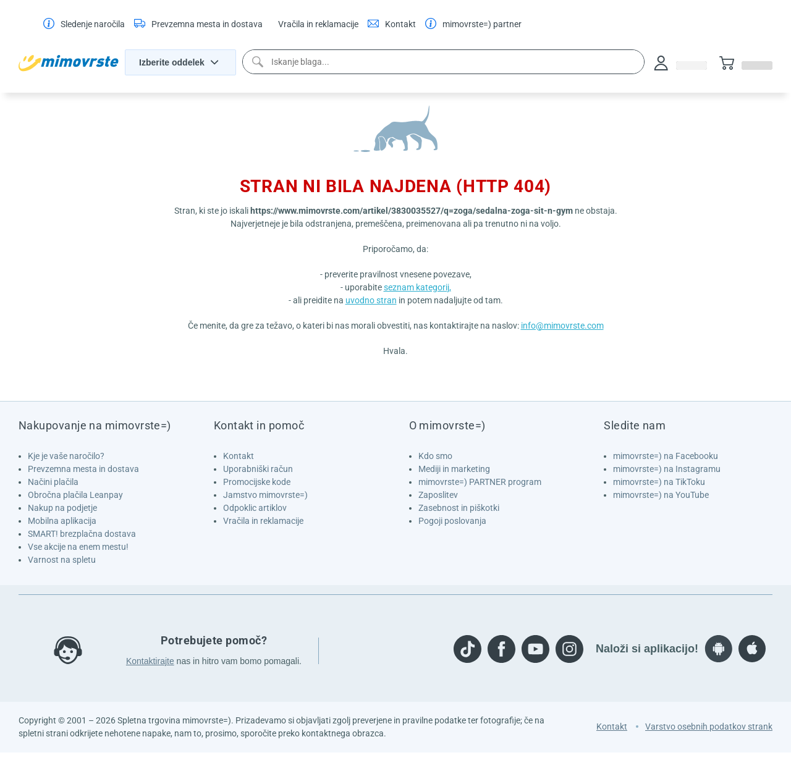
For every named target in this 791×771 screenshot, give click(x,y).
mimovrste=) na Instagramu (667, 469)
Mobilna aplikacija (62, 521)
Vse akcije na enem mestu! (78, 547)
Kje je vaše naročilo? (66, 456)
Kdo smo (435, 456)
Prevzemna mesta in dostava (83, 469)
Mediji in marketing (454, 469)
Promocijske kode (256, 482)
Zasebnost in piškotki (458, 508)
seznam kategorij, (417, 287)
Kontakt (238, 456)
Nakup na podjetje (62, 508)
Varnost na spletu (62, 560)
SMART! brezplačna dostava (82, 534)
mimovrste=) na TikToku (659, 482)
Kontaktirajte (150, 661)
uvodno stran (371, 300)
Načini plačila (53, 482)
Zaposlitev (438, 495)
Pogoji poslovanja (452, 521)
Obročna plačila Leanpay (75, 495)
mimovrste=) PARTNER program (479, 482)
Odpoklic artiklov (255, 508)
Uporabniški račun (258, 469)
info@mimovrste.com (562, 326)
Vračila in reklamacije (263, 521)
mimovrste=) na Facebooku (665, 456)
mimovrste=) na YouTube (661, 495)
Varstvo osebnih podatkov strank (708, 726)
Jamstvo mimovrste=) (265, 495)
